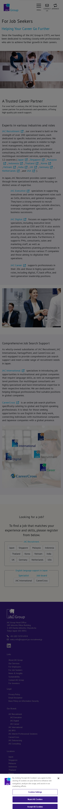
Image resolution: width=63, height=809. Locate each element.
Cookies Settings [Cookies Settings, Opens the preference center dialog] (35, 800)
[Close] (58, 787)
